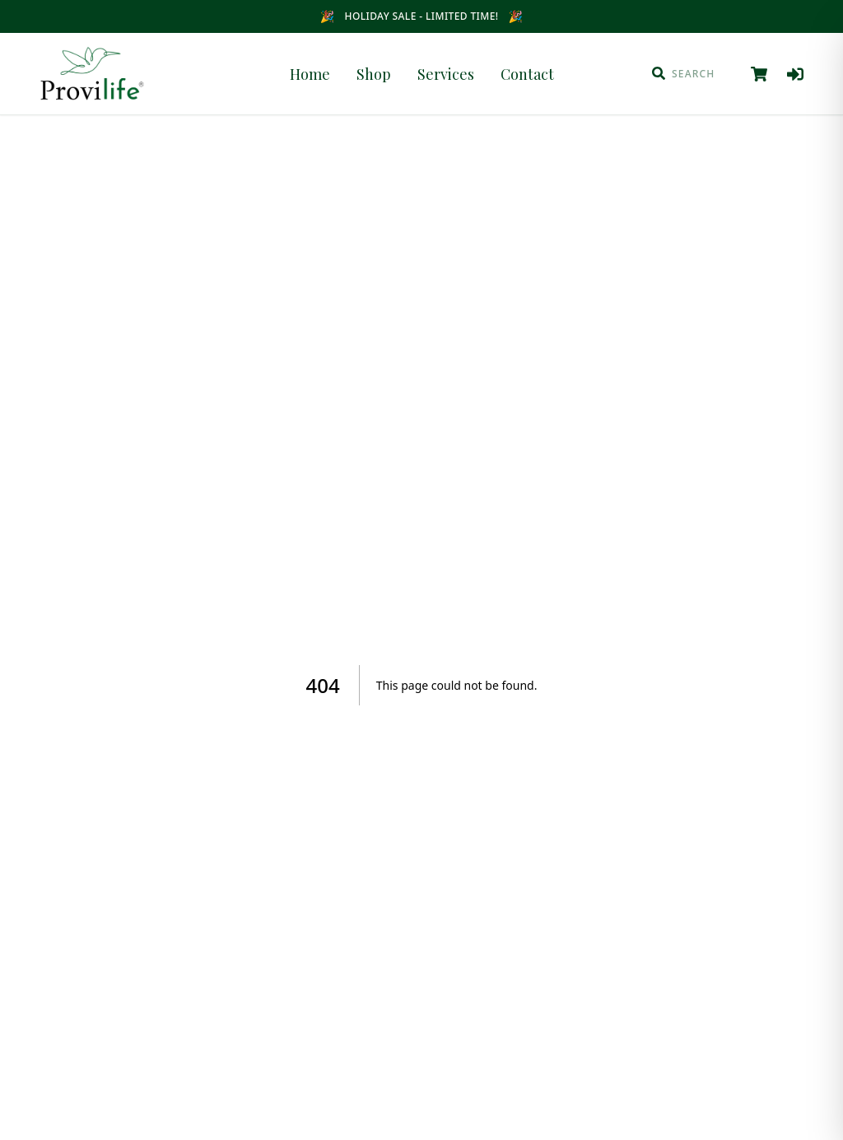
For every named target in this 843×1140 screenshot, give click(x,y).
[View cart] (759, 74)
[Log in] (795, 74)
